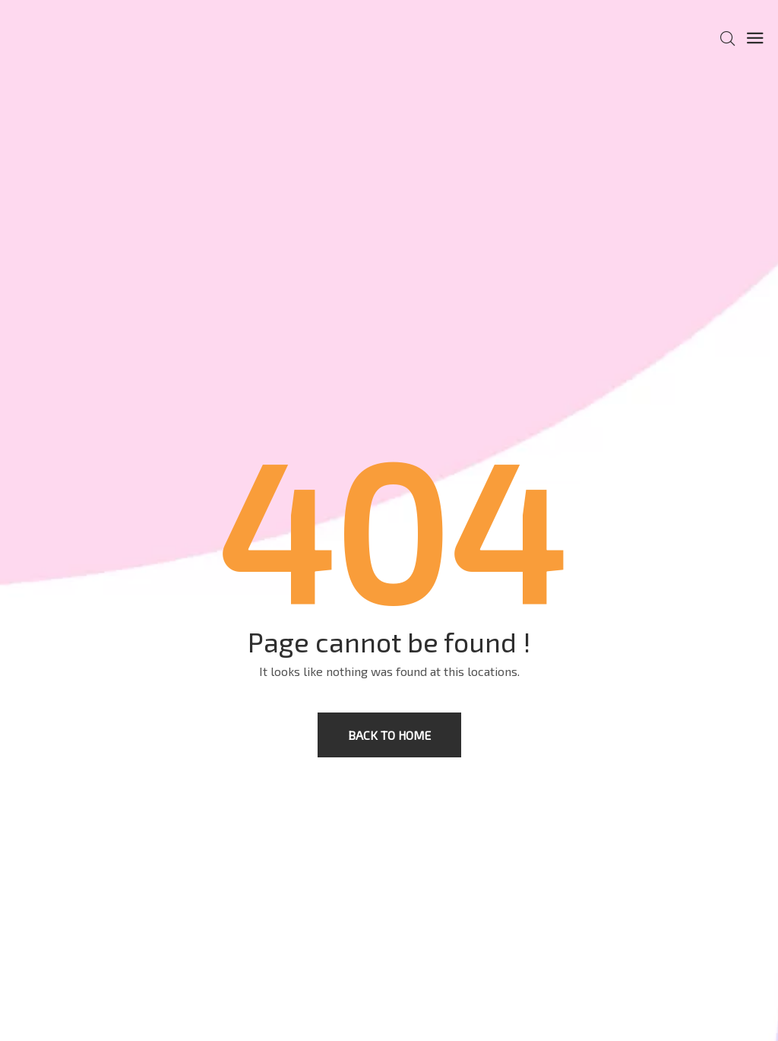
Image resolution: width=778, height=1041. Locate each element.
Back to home (389, 735)
